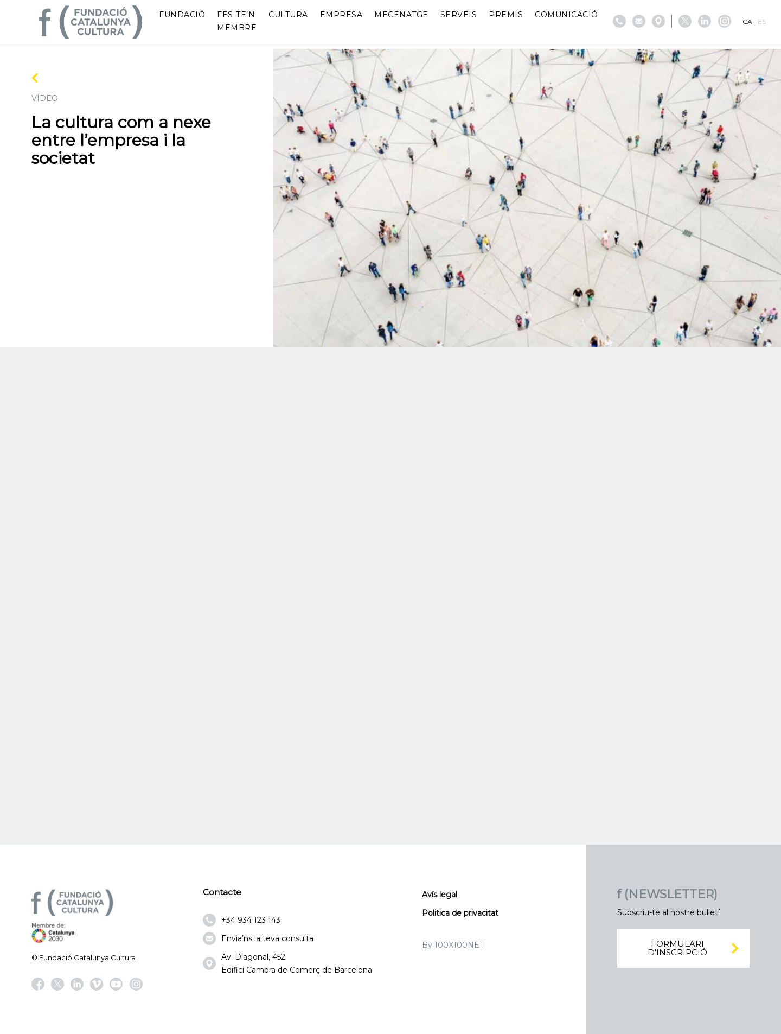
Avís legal (439, 894)
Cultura (288, 15)
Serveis (458, 15)
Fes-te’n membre (237, 21)
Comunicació (566, 15)
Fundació (182, 15)
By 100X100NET (453, 945)
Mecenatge (401, 15)
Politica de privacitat (460, 913)
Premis (506, 15)
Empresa (341, 15)
